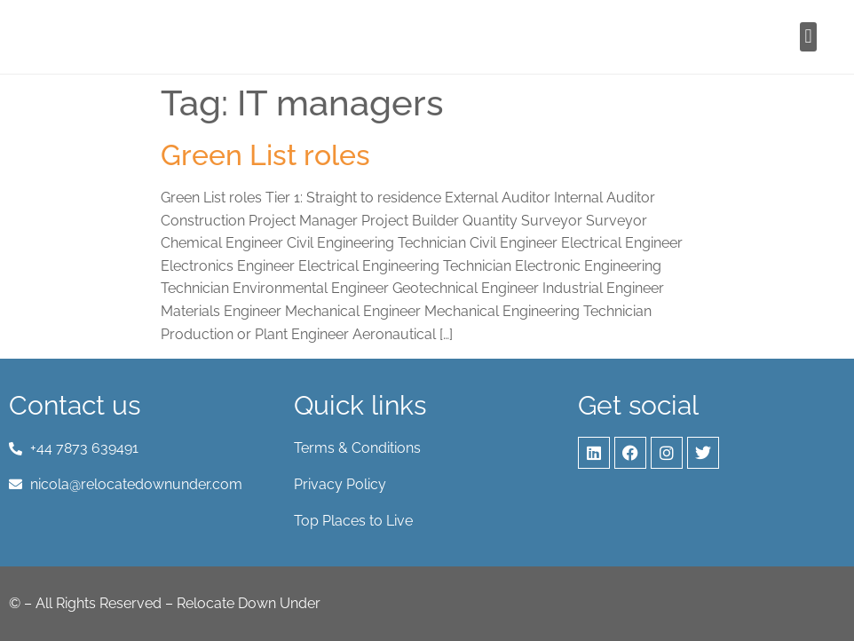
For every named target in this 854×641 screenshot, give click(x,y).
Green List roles (265, 154)
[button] (808, 36)
